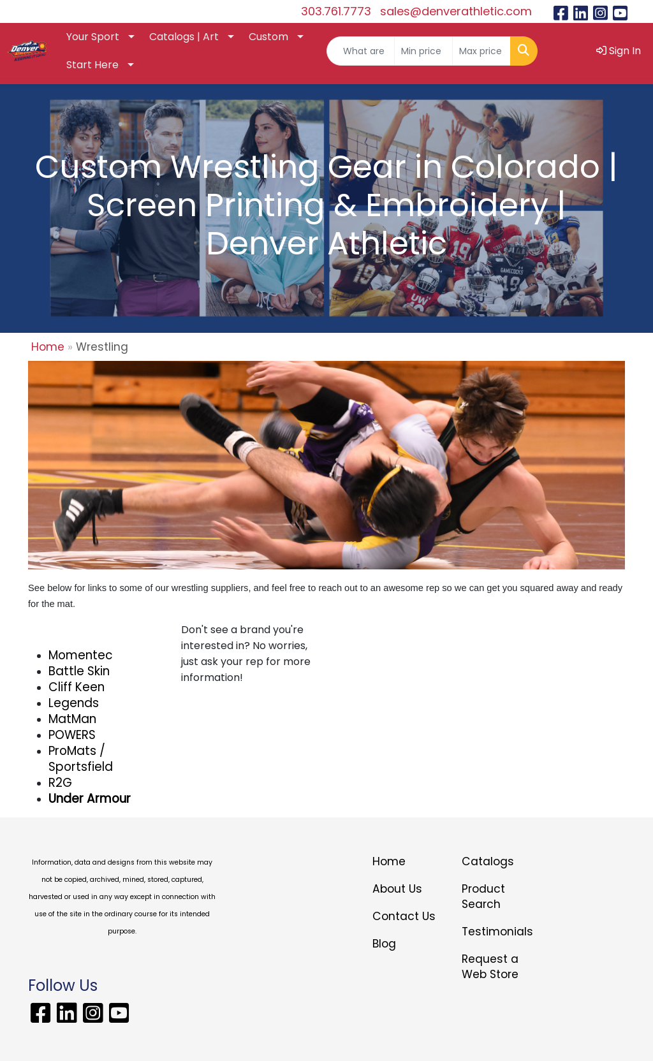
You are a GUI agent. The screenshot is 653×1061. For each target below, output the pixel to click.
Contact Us (404, 916)
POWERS (72, 734)
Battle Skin (79, 671)
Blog (384, 943)
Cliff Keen (76, 687)
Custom (268, 36)
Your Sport (92, 36)
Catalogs (488, 861)
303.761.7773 (336, 11)
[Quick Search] (360, 51)
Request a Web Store (490, 966)
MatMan (72, 719)
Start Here (92, 64)
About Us (397, 888)
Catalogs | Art (184, 36)
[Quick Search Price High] (481, 51)
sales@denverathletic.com (456, 11)
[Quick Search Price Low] (423, 51)
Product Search (483, 896)
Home (47, 347)
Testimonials (497, 931)
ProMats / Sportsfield (80, 758)
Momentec (80, 655)
